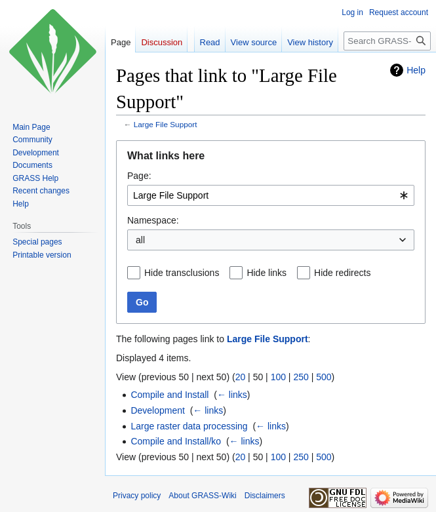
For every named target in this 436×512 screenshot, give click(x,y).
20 (240, 377)
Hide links (267, 272)
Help (416, 70)
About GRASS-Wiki (202, 495)
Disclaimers (265, 495)
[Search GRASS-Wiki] (387, 40)
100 (278, 377)
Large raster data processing (188, 426)
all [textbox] (140, 240)
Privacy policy (137, 495)
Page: (139, 175)
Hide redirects (342, 272)
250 (300, 377)
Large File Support (165, 124)
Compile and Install (169, 394)
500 (323, 377)
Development (157, 410)
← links (232, 394)
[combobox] (270, 195)
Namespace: (153, 220)
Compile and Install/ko (175, 441)
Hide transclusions (181, 272)
